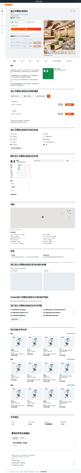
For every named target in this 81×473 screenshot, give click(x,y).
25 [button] (26, 46)
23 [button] (20, 46)
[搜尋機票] (2, 8)
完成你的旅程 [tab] (15, 438)
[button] (79, 1)
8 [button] (38, 37)
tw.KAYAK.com (12, 471)
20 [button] (32, 43)
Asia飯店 (21, 471)
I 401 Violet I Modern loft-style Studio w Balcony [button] (65, 351)
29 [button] (38, 46)
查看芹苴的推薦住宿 (71, 385)
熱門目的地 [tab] (22, 438)
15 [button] (38, 40)
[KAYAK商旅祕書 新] (2, 25)
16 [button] (20, 43)
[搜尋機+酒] (2, 16)
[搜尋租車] (2, 14)
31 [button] (23, 49)
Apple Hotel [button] (45, 350)
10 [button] (23, 40)
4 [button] (26, 37)
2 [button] (20, 37)
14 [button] (35, 40)
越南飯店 (25, 471)
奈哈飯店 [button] (12, 350)
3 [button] (23, 37)
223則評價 (17, 17)
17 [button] (23, 43)
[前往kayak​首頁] (8, 5)
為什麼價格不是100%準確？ (43, 465)
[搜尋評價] (49, 161)
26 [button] (29, 46)
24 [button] (23, 46)
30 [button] (20, 49)
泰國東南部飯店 (31, 471)
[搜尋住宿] (2, 11)
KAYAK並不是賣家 (43, 460)
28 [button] (35, 46)
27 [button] (32, 46)
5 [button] (29, 37)
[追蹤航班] (2, 23)
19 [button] (29, 43)
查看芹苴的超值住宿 (71, 359)
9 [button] (20, 40)
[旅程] (2, 29)
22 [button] (38, 43)
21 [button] (35, 43)
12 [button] (29, 40)
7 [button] (35, 37)
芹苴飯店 (15, 445)
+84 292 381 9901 (14, 16)
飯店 (17, 471)
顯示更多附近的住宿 (71, 333)
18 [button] (26, 43)
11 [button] (26, 40)
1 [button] (38, 33)
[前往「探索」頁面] (2, 20)
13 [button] (32, 40)
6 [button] (32, 37)
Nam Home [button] (29, 350)
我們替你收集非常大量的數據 (43, 463)
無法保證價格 (27, 456)
